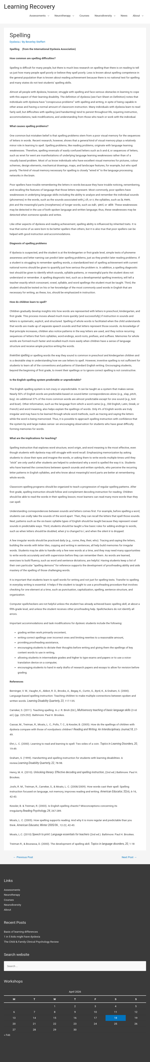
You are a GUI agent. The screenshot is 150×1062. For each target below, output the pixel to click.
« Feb (7, 1034)
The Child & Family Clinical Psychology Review (31, 941)
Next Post (129, 857)
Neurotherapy (62, 15)
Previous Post (23, 857)
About (136, 15)
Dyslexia (15, 41)
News (124, 15)
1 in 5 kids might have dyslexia (22, 936)
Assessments (37, 15)
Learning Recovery (29, 6)
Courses (84, 15)
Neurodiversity (103, 15)
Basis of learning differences (21, 931)
